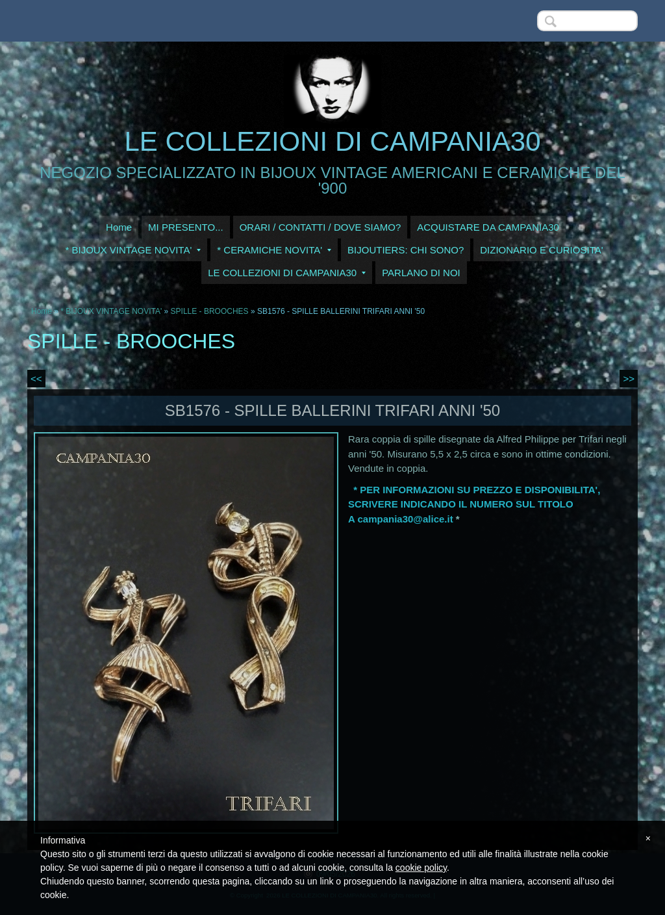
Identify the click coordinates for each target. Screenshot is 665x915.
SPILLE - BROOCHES (210, 311)
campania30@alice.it (405, 518)
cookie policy (421, 867)
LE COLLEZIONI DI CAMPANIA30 (332, 141)
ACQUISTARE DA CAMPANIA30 (488, 227)
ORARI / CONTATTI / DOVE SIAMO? (320, 227)
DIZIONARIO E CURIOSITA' (541, 249)
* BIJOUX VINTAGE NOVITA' (133, 249)
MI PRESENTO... (185, 227)
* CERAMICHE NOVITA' (274, 249)
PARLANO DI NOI (421, 272)
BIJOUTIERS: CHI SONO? (405, 249)
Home (119, 227)
